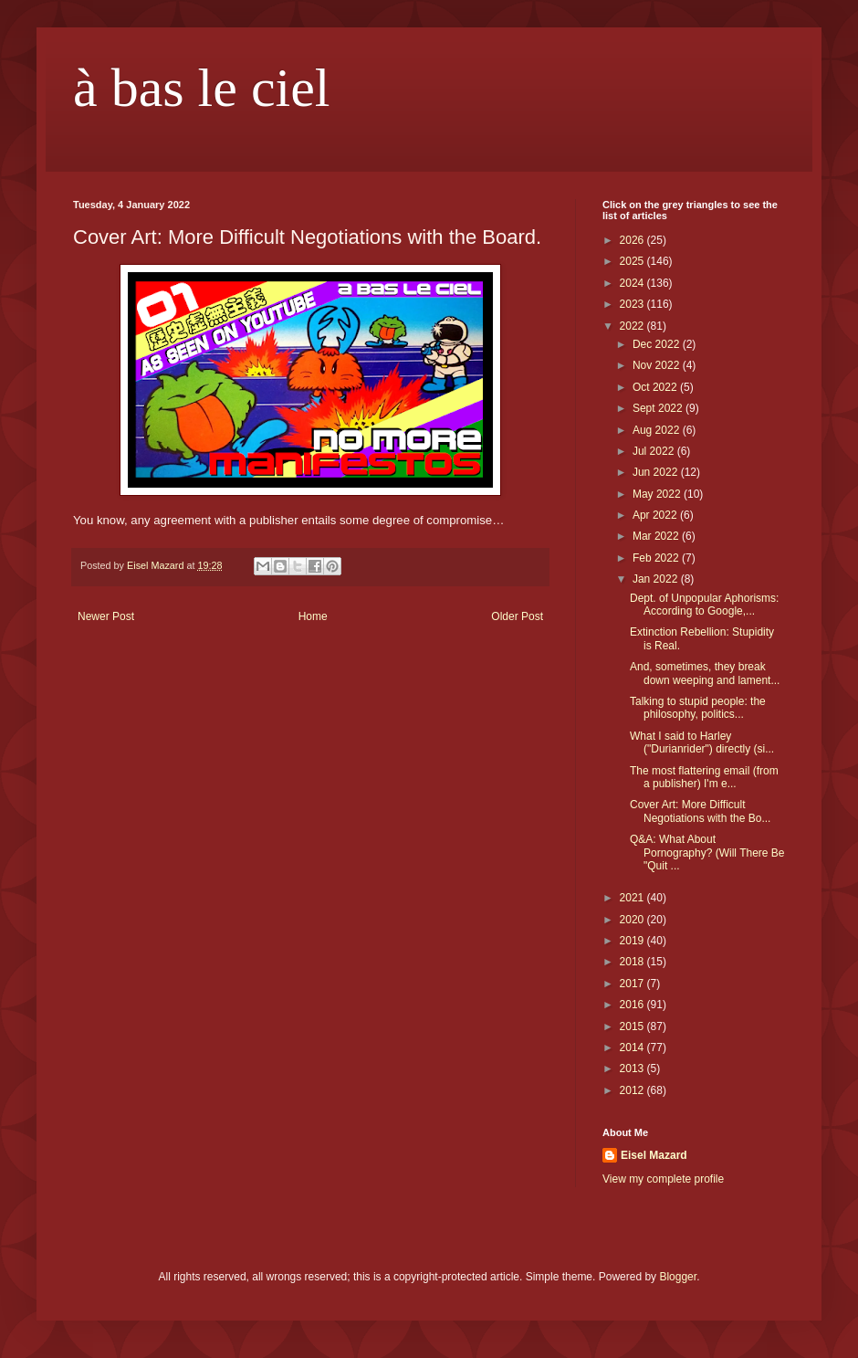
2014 (633, 1047)
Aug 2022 (658, 430)
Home (313, 616)
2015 (633, 1026)
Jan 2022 (657, 579)
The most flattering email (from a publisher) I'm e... (704, 777)
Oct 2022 (656, 387)
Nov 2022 (658, 365)
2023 (633, 304)
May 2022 (658, 494)
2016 (633, 1004)
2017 (633, 983)
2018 (633, 961)
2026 (633, 240)
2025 (633, 261)
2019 (633, 940)
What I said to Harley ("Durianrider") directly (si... (702, 742)
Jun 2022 (657, 472)
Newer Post (106, 616)
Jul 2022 (655, 451)
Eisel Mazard (654, 1155)
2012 (633, 1090)
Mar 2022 (657, 536)
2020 (633, 919)
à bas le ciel (201, 88)
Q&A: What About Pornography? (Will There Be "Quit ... (707, 852)
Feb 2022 (657, 558)
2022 (633, 326)
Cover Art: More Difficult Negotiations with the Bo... (700, 811)
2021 (633, 897)
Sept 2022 (659, 408)
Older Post (517, 616)
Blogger (677, 1276)
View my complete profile (663, 1179)
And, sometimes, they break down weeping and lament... (705, 673)
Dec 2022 (658, 344)
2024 (633, 283)
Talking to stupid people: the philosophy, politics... (698, 708)
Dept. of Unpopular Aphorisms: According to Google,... (704, 604)
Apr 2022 (656, 515)
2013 (633, 1068)
